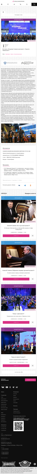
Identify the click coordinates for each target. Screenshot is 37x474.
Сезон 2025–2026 (3, 428)
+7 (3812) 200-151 (4, 453)
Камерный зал (3, 418)
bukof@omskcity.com (5, 438)
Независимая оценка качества (19, 416)
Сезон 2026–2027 (3, 426)
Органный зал (3, 416)
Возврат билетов (3, 402)
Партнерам (15, 409)
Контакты (15, 405)
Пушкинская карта (4, 404)
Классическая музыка (18, 54)
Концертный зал (3, 414)
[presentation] (35, 464)
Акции (2, 397)
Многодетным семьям (4, 407)
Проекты (14, 395)
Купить (16, 235)
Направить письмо (30, 379)
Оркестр (12, 54)
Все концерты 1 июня (18, 14)
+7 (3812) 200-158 (4, 452)
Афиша (2, 391)
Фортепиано (8, 54)
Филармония (16, 391)
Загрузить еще (18, 372)
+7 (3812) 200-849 (4, 449)
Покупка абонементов (4, 400)
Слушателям (3, 395)
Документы (15, 397)
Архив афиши (15, 402)
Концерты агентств (30, 193)
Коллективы (15, 393)
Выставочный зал (3, 421)
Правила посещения (4, 409)
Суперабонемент (3, 430)
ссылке (26, 419)
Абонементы (3, 424)
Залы (2, 412)
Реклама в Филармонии (16, 412)
